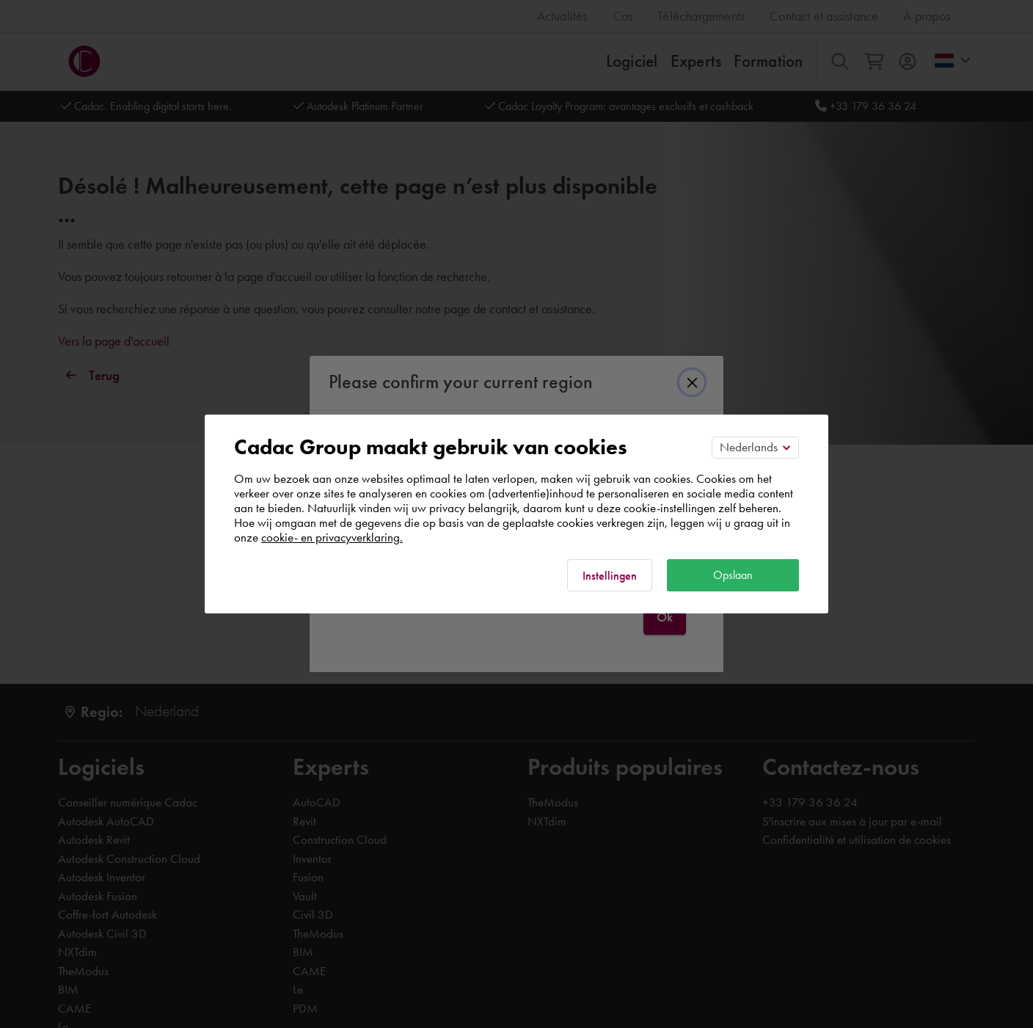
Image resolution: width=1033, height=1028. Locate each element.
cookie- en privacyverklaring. (332, 537)
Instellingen (610, 576)
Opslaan (733, 575)
